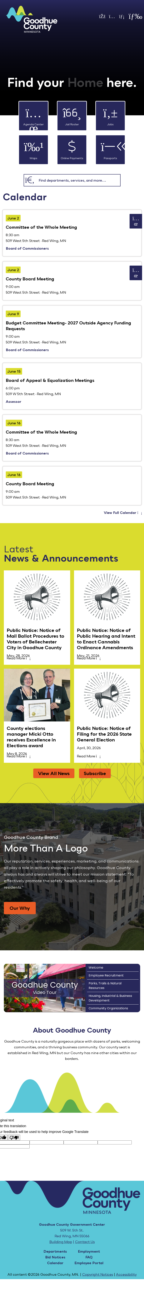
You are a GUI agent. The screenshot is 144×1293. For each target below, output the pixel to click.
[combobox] (78, 180)
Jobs (110, 113)
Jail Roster (72, 113)
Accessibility (126, 1274)
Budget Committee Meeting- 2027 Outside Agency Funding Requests (68, 325)
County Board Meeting (30, 278)
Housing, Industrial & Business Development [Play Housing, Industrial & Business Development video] (110, 998)
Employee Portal (88, 1263)
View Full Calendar (123, 512)
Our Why (20, 908)
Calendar (55, 1263)
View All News (54, 773)
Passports (110, 147)
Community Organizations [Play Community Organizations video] (108, 1008)
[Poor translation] (14, 1137)
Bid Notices (55, 1257)
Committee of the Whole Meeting (41, 227)
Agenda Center (33, 113)
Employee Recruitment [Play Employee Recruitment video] (106, 975)
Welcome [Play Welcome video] (96, 967)
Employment (89, 1251)
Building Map (60, 1242)
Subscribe (95, 773)
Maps (33, 147)
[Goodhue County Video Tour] (45, 988)
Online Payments (72, 147)
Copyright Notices (97, 1274)
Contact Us (85, 1242)
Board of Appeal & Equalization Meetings (50, 380)
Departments (55, 1251)
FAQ (88, 1257)
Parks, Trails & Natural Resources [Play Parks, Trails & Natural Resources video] (105, 985)
